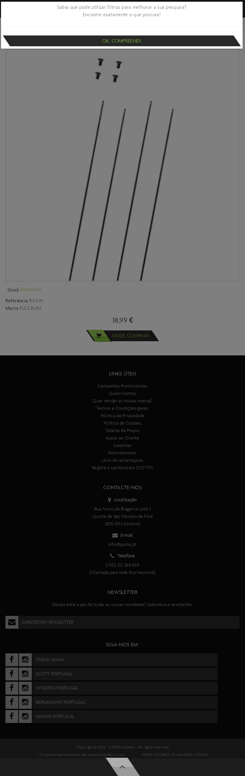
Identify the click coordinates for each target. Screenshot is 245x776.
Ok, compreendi (121, 41)
